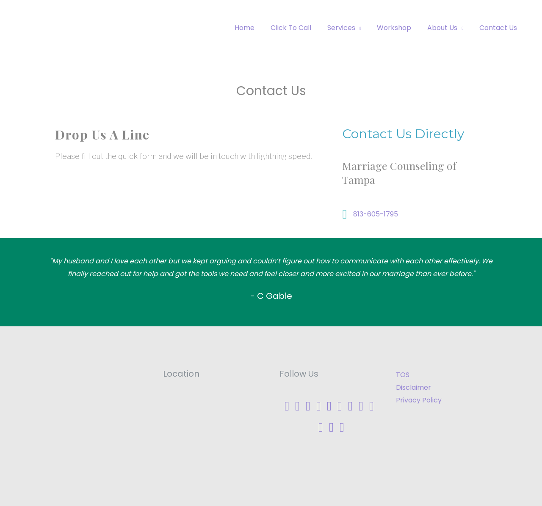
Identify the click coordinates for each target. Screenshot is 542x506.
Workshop (400, 28)
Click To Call (302, 28)
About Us (446, 28)
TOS (402, 375)
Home (258, 28)
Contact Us (499, 28)
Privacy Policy (419, 400)
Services (350, 28)
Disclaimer (413, 387)
